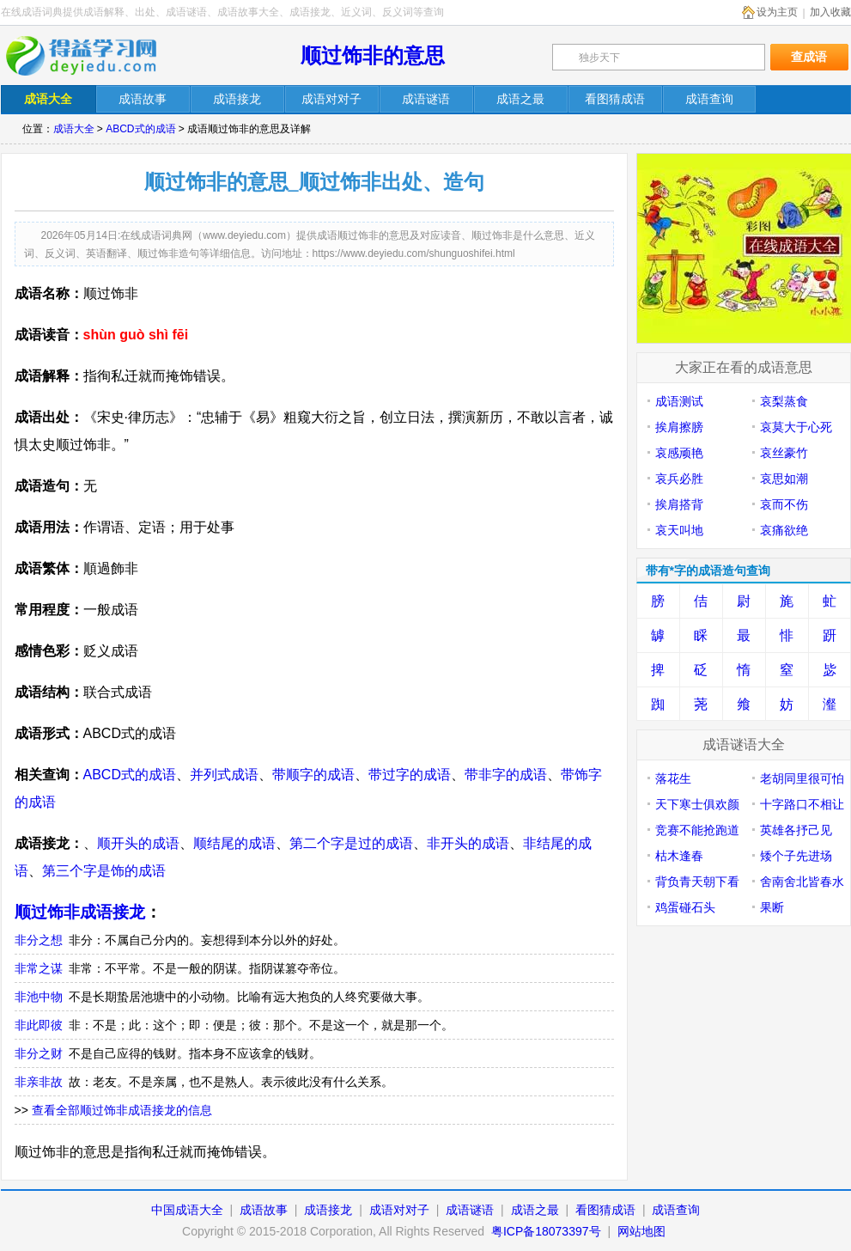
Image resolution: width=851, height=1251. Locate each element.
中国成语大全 (187, 1210)
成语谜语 (470, 1210)
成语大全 (73, 129)
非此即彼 (39, 1025)
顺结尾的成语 (234, 843)
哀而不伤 (784, 504)
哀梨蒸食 (784, 401)
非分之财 (39, 1053)
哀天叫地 (679, 530)
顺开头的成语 (138, 843)
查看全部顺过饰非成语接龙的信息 (122, 1110)
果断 (772, 907)
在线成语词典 (92, 55)
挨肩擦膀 (679, 427)
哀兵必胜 (679, 478)
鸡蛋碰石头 (685, 907)
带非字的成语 (506, 774)
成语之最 (535, 1210)
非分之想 (39, 940)
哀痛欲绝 (784, 530)
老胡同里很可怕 (802, 778)
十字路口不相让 (802, 804)
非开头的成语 (468, 843)
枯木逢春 (679, 856)
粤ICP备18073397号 (548, 1231)
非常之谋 (39, 968)
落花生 (673, 778)
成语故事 (264, 1210)
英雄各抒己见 (796, 830)
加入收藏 (830, 12)
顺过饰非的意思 (373, 55)
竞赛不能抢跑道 (697, 830)
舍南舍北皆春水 (802, 881)
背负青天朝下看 (697, 881)
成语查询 (676, 1210)
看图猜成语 (605, 1210)
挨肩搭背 (679, 504)
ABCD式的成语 (140, 129)
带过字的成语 (409, 774)
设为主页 (777, 12)
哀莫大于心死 (796, 427)
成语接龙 (328, 1210)
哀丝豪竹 (784, 453)
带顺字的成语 (313, 774)
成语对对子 (399, 1210)
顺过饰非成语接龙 (80, 912)
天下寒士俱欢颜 (697, 804)
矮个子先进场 (796, 856)
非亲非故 (39, 1082)
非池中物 (39, 997)
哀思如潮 (784, 478)
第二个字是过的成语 (351, 843)
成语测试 (679, 401)
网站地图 (641, 1231)
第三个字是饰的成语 (104, 870)
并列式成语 (224, 774)
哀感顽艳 (679, 453)
